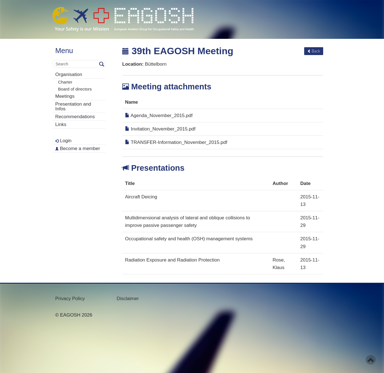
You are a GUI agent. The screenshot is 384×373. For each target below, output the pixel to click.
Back (313, 51)
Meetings (65, 96)
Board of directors (75, 89)
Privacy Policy (70, 298)
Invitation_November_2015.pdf (160, 129)
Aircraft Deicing (141, 196)
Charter (65, 82)
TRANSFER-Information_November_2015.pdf (176, 142)
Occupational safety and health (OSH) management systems (189, 238)
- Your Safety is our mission (123, 19)
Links (60, 124)
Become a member (77, 148)
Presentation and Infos (73, 106)
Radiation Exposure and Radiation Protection (172, 260)
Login (63, 140)
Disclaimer (128, 298)
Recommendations (75, 116)
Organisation (68, 74)
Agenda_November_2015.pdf (159, 115)
